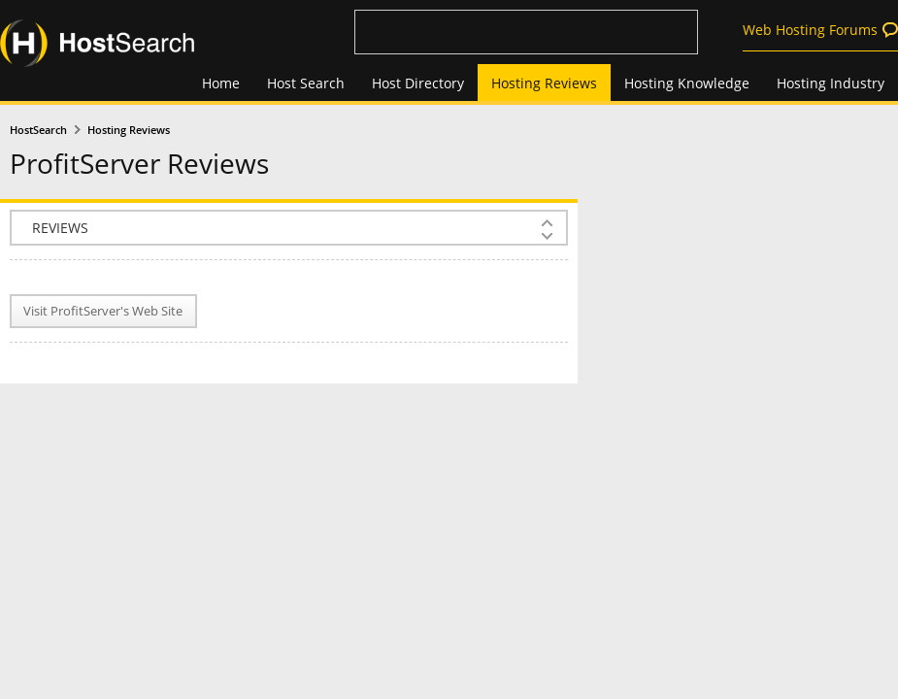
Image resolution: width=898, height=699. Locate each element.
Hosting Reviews (544, 83)
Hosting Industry (830, 83)
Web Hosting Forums (810, 29)
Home (221, 83)
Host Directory (418, 83)
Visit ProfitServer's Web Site (103, 311)
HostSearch (38, 130)
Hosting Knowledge (686, 83)
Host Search (306, 83)
